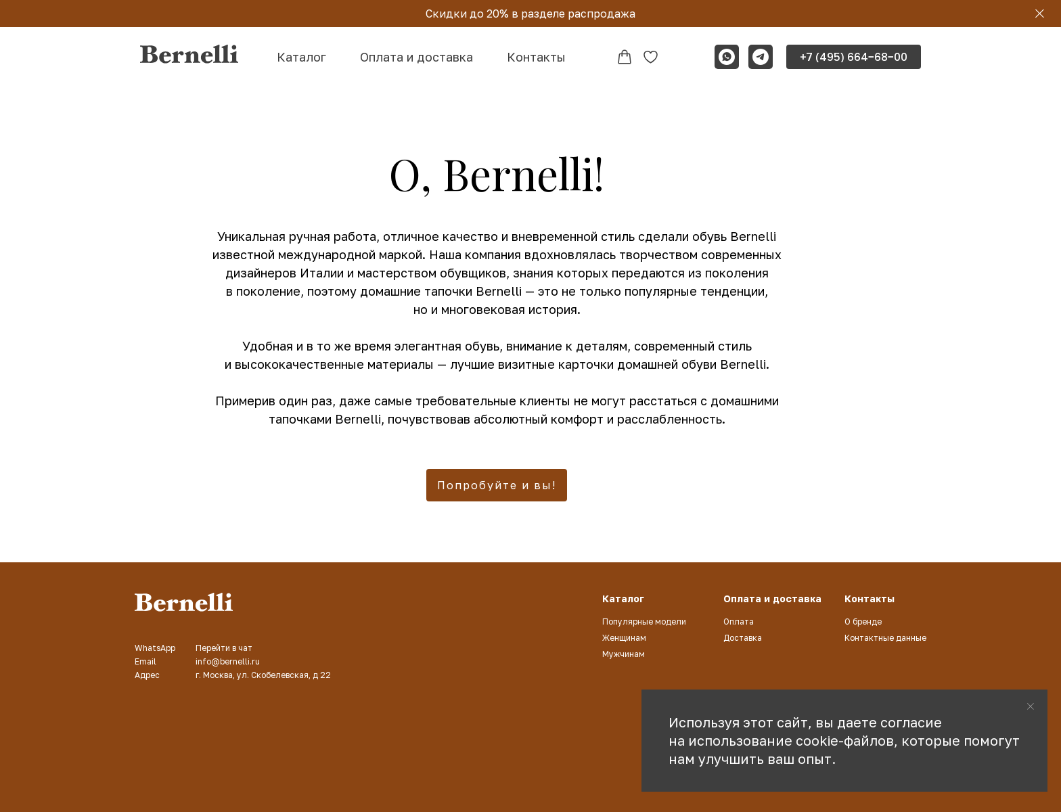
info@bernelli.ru (228, 661)
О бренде (863, 621)
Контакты (536, 56)
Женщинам (624, 638)
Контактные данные (885, 638)
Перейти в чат (224, 648)
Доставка (742, 638)
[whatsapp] (727, 57)
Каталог (301, 56)
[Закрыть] (1039, 14)
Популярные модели (644, 621)
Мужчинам (623, 654)
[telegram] (760, 57)
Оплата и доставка (416, 56)
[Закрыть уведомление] (1030, 706)
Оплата (738, 621)
